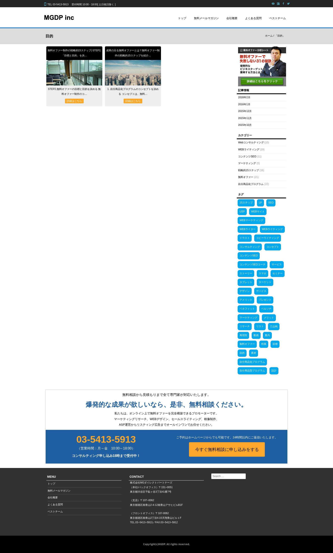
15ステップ (246, 202)
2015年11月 (245, 118)
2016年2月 (244, 97)
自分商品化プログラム (251, 184)
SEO (271, 202)
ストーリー (246, 273)
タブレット (246, 282)
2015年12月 (245, 111)
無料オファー (245, 177)
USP (242, 211)
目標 (275, 344)
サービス (277, 264)
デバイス (261, 291)
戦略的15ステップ (248, 170)
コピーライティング (267, 237)
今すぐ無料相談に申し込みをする (227, 449)
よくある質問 (253, 18)
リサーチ (245, 326)
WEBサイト (257, 211)
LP (260, 202)
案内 (267, 335)
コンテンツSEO (247, 156)
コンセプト (272, 246)
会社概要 (231, 18)
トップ (182, 18)
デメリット (246, 299)
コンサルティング (250, 246)
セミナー (277, 273)
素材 (253, 352)
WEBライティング (248, 149)
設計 (274, 370)
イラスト (245, 237)
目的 (242, 352)
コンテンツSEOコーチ (252, 264)
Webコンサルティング (251, 142)
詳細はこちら (74, 101)
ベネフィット (247, 308)
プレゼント (265, 299)
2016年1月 (244, 104)
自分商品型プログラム (252, 370)
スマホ (262, 273)
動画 (256, 335)
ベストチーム (277, 18)
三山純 (274, 326)
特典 (263, 344)
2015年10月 (245, 125)
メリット (269, 317)
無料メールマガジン (206, 18)
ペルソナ (266, 308)
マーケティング (247, 163)
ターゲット (265, 282)
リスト (260, 326)
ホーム (269, 35)
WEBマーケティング (251, 220)
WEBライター (247, 229)
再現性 (243, 335)
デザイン (245, 291)
